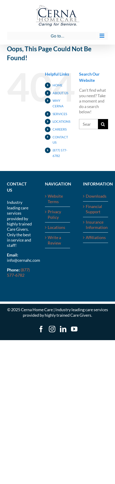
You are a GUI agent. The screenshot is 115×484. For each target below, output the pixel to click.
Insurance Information (96, 224)
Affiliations (96, 237)
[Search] (103, 124)
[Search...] (88, 124)
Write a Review (54, 240)
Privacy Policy (54, 214)
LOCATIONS (61, 121)
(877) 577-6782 (18, 272)
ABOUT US (60, 93)
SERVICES (60, 114)
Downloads (96, 196)
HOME (57, 85)
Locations (56, 227)
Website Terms (55, 199)
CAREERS (60, 129)
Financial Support (94, 209)
